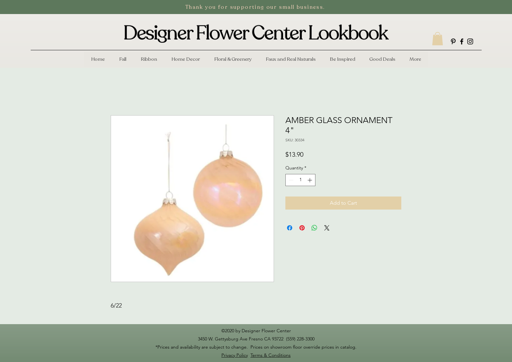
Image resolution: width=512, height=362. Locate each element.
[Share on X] (327, 228)
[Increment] (310, 180)
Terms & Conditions (270, 355)
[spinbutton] (300, 180)
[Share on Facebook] (290, 228)
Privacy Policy (234, 355)
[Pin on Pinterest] (302, 228)
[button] (437, 38)
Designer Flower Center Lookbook (255, 33)
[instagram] (470, 41)
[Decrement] (290, 180)
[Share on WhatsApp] (314, 228)
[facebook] (462, 41)
